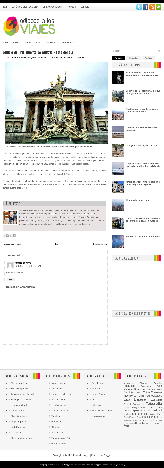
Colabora (72, 6)
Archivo (148, 58)
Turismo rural (146, 420)
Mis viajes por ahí (19, 388)
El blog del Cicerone (21, 399)
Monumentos (68, 42)
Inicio (57, 244)
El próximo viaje (59, 405)
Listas (126, 410)
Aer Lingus (97, 383)
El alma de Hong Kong (137, 200)
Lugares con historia (61, 394)
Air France (97, 388)
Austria (15, 57)
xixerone (20, 263)
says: (28, 263)
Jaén (159, 407)
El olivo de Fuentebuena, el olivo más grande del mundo (143, 92)
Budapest (158, 389)
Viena (69, 57)
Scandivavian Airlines (102, 410)
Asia (38, 42)
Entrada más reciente (13, 244)
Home (5, 6)
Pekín (126, 417)
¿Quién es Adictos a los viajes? (25, 6)
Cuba (141, 396)
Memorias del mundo (21, 438)
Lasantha (81, 464)
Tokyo (134, 420)
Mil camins (56, 388)
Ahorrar (143, 383)
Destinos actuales (60, 410)
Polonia (132, 417)
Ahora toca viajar (19, 383)
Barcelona (140, 389)
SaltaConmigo (18, 427)
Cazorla (138, 392)
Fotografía (52, 41)
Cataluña (129, 392)
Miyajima (127, 414)
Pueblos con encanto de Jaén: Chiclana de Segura (142, 110)
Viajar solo (128, 423)
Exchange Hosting (117, 464)
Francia (127, 407)
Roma (159, 417)
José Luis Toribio (45, 57)
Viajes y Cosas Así (60, 438)
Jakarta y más (18, 410)
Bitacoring (56, 427)
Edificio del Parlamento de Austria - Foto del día (38, 52)
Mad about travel (19, 416)
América (158, 383)
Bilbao (150, 389)
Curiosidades (154, 395)
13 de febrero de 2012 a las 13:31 (28, 266)
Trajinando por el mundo (23, 394)
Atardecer (128, 389)
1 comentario (80, 57)
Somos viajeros (59, 399)
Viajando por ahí (19, 421)
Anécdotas (146, 386)
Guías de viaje (58, 443)
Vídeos (149, 423)
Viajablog (55, 416)
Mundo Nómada (59, 383)
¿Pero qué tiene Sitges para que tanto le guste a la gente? (143, 183)
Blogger (107, 455)
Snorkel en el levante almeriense (143, 236)
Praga (139, 417)
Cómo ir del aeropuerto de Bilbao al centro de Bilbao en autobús (143, 219)
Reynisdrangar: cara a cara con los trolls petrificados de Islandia (143, 165)
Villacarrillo (139, 423)
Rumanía (127, 420)
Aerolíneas (128, 383)
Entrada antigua (100, 244)
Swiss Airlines (98, 416)
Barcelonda (57, 432)
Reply (11, 280)
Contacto (85, 6)
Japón (151, 407)
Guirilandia (56, 421)
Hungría (135, 407)
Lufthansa (97, 405)
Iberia (95, 399)
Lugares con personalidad (146, 410)
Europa (28, 42)
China (146, 392)
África (126, 425)
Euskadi (127, 404)
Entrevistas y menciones (53, 6)
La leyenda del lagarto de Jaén (142, 145)
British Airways (99, 394)
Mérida (152, 414)
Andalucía (129, 385)
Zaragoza (158, 423)
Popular (118, 58)
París (159, 414)
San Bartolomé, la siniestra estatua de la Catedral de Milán (142, 74)
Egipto (127, 399)
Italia (143, 407)
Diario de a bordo (19, 405)
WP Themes (57, 464)
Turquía (158, 420)
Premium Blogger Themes (97, 464)
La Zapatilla (16, 432)
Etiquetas (133, 58)
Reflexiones (149, 416)
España (16, 42)
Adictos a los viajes (80, 455)
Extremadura (138, 404)
